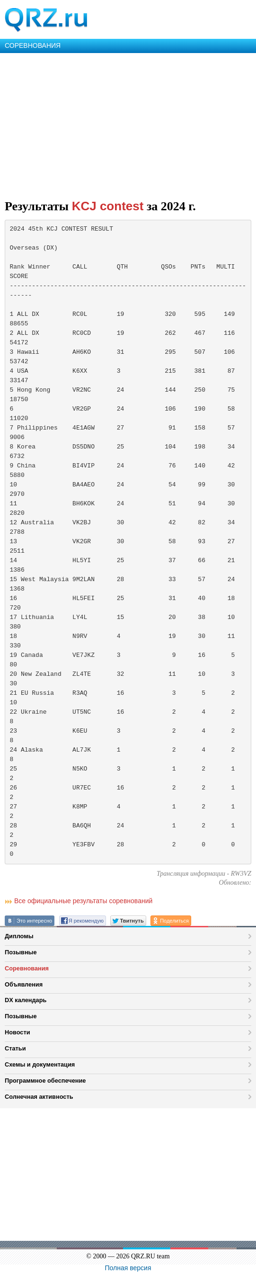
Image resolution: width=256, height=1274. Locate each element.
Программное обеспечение (45, 1080)
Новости (17, 1032)
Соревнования (27, 968)
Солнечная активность (39, 1096)
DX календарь (25, 1000)
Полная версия (128, 1268)
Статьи (15, 1048)
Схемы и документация (40, 1064)
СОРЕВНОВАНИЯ (33, 45)
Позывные (21, 952)
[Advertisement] (128, 124)
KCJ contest (108, 206)
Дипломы (19, 936)
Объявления (24, 984)
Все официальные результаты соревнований (83, 901)
